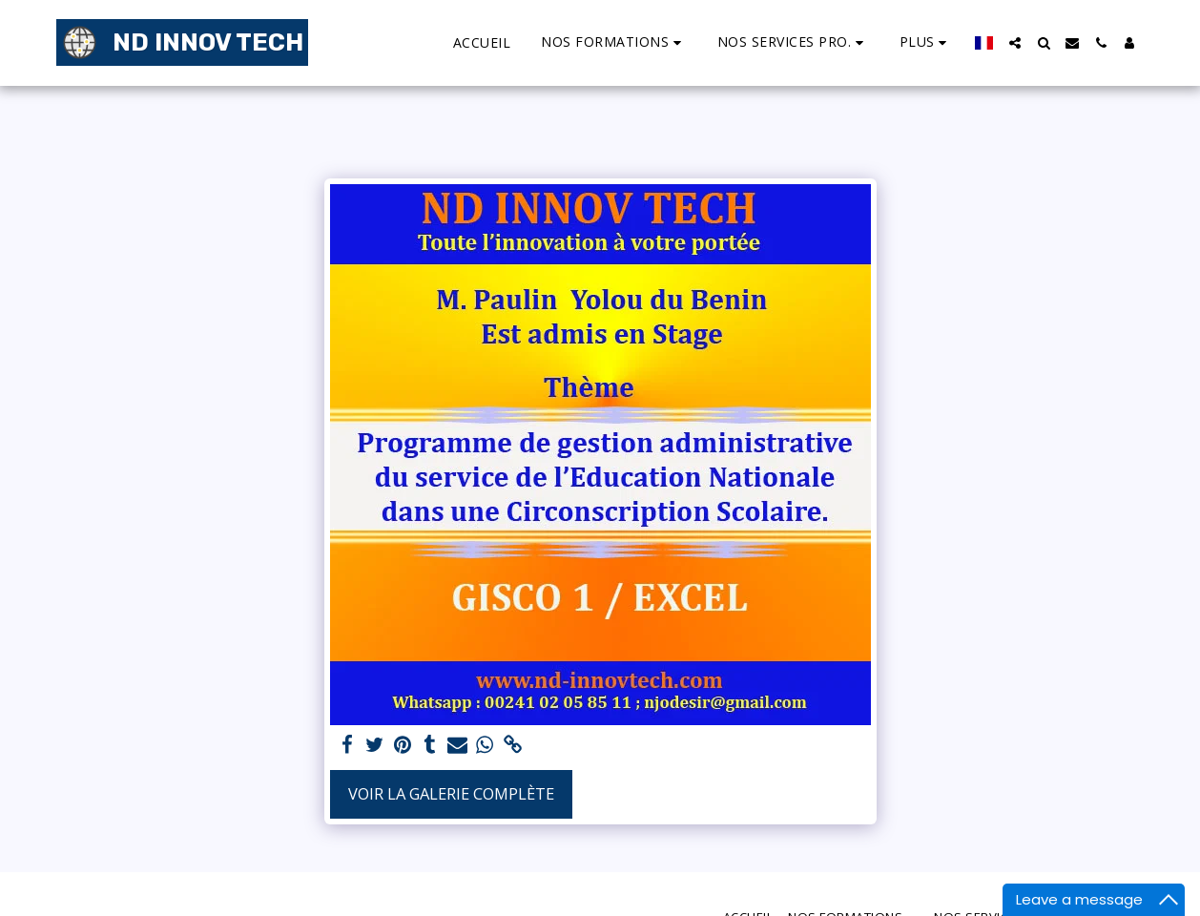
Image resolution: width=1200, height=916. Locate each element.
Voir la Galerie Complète (451, 793)
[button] (614, 42)
